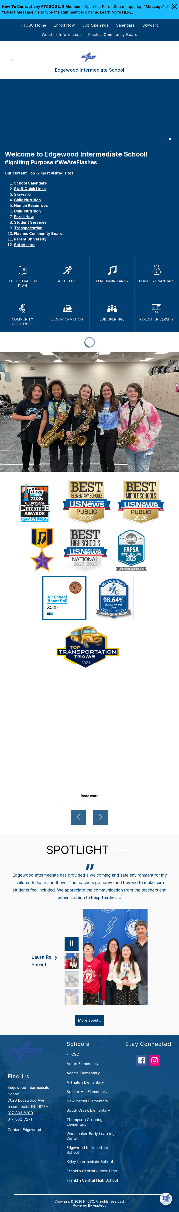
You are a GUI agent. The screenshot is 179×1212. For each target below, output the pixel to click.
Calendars (125, 25)
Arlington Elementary (85, 1082)
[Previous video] (78, 817)
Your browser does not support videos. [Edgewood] (89, 112)
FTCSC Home (33, 25)
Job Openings (95, 25)
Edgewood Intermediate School (87, 1150)
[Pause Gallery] (170, 139)
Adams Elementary (83, 1073)
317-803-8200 (20, 1113)
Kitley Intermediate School (89, 1161)
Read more (89, 796)
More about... (89, 1020)
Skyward (150, 25)
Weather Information (61, 34)
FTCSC (72, 1054)
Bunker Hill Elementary (86, 1091)
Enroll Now (64, 25)
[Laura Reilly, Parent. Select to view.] (55, 961)
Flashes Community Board (113, 34)
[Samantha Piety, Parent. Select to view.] (72, 979)
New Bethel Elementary (87, 1101)
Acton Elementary (82, 1063)
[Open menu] (12, 60)
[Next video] (100, 817)
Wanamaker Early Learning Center (90, 1136)
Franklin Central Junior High (91, 1171)
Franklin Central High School (92, 1180)
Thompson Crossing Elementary (84, 1122)
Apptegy (99, 1205)
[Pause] (72, 944)
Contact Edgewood (24, 1129)
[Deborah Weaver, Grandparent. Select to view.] (72, 997)
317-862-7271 (20, 1119)
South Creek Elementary (88, 1110)
